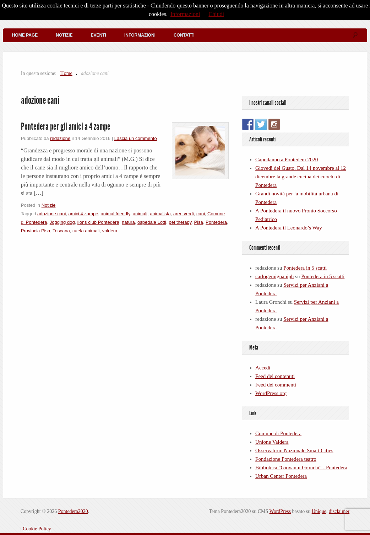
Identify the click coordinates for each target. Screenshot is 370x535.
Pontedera (216, 222)
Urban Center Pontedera (281, 476)
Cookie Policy (37, 528)
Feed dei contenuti (275, 376)
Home (66, 73)
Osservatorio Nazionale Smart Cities (294, 450)
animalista (160, 213)
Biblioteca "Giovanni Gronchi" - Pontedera (301, 467)
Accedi (262, 368)
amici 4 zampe (83, 213)
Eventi (98, 35)
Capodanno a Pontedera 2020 (286, 159)
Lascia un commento (135, 138)
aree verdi (183, 213)
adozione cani (51, 213)
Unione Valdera (271, 442)
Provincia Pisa (35, 230)
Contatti (184, 35)
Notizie (64, 35)
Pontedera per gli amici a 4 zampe (65, 126)
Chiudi (216, 14)
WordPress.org (271, 393)
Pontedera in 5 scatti (305, 268)
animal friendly (115, 213)
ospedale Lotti (151, 222)
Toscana (61, 230)
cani (200, 213)
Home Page (25, 35)
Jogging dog (62, 222)
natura (128, 222)
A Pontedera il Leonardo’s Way (288, 228)
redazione (60, 138)
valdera (110, 230)
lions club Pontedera (98, 222)
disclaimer (339, 511)
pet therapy (180, 222)
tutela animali (86, 230)
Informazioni (140, 35)
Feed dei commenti (275, 385)
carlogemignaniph (274, 276)
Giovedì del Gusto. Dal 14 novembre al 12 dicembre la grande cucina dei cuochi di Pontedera (300, 176)
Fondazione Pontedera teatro (285, 459)
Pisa (198, 222)
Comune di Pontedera (278, 433)
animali (140, 213)
